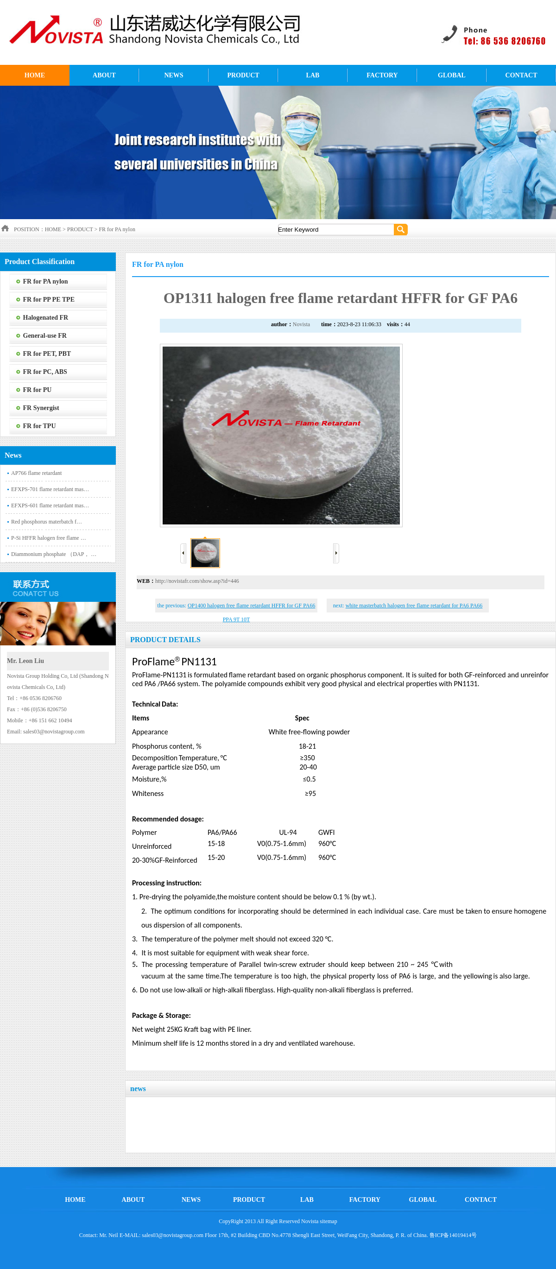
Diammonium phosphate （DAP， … (53, 554)
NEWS (173, 75)
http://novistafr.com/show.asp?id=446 (197, 581)
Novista (301, 324)
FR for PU (37, 389)
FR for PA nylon (117, 229)
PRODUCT (243, 75)
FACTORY (382, 75)
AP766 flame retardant (36, 473)
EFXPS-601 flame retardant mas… (50, 505)
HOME (35, 75)
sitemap (328, 1221)
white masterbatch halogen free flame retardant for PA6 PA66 (414, 605)
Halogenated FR (46, 317)
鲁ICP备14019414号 (453, 1235)
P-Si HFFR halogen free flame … (48, 538)
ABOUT (104, 75)
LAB (313, 75)
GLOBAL (452, 75)
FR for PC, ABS (45, 371)
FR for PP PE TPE (49, 299)
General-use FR (45, 335)
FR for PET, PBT (47, 353)
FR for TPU (39, 426)
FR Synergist (41, 407)
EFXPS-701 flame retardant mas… (50, 489)
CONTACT (521, 75)
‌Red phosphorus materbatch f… (46, 521)
